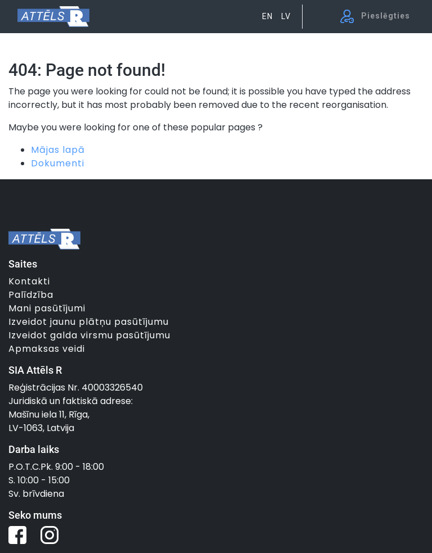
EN (267, 16)
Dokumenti (57, 163)
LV (286, 16)
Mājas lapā (58, 149)
